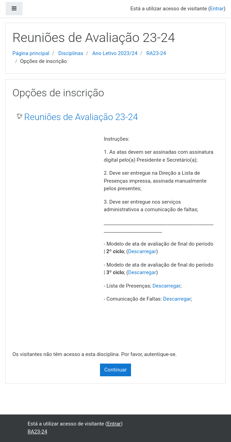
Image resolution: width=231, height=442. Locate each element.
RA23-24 (156, 53)
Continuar (115, 370)
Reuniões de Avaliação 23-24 (81, 117)
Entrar (217, 9)
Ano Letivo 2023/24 (114, 53)
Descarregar (142, 251)
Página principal (30, 53)
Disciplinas (70, 53)
